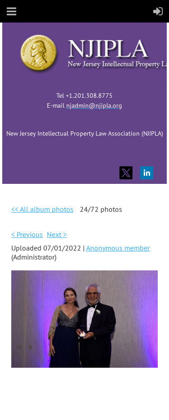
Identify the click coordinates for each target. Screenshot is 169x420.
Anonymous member (118, 247)
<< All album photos (42, 209)
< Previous (27, 234)
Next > (57, 234)
